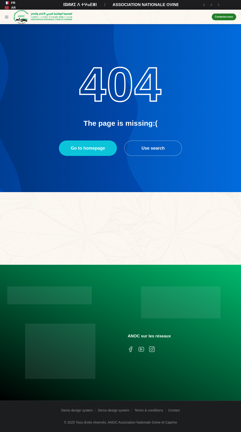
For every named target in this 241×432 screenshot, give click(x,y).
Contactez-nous (224, 16)
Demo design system (77, 410)
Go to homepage (88, 148)
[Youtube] (218, 4)
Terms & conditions (149, 410)
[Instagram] (211, 4)
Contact (174, 410)
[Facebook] (204, 4)
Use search (153, 148)
